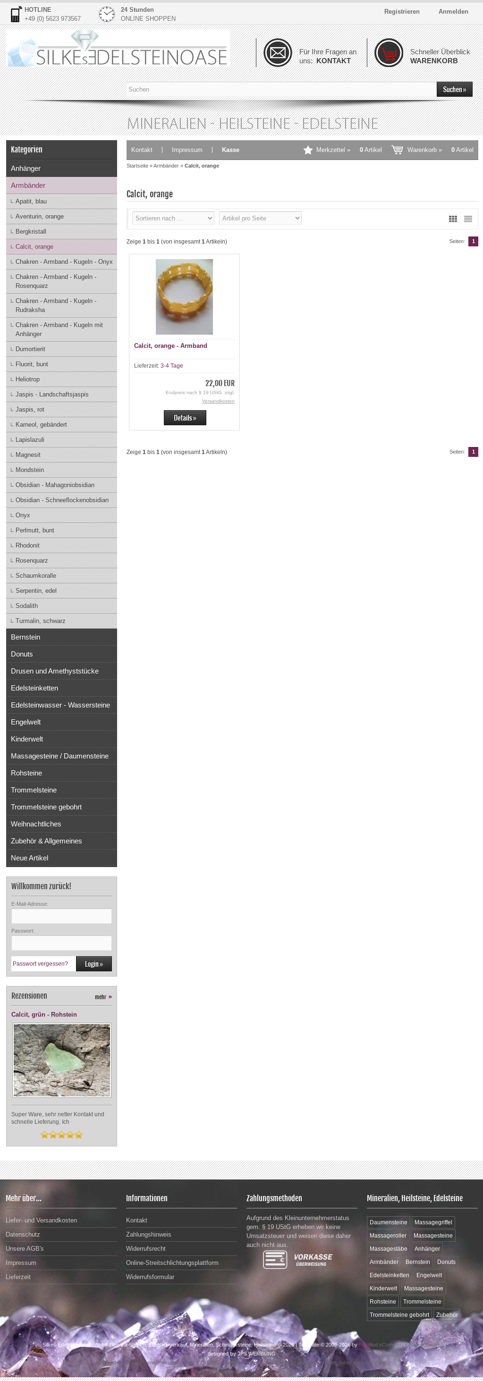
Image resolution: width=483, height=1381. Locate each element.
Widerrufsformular (150, 1276)
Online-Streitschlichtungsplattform (172, 1262)
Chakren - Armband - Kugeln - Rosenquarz (56, 281)
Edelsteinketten (34, 688)
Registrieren (402, 11)
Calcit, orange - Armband (170, 345)
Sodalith (27, 605)
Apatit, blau (31, 201)
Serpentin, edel (36, 590)
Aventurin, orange (40, 216)
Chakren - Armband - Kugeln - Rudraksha (56, 305)
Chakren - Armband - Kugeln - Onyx (64, 261)
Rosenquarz (32, 560)
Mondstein (30, 469)
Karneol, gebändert (41, 424)
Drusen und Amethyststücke (55, 671)
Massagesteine (433, 1235)
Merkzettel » (349, 149)
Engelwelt (26, 722)
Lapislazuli (30, 439)
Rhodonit (28, 545)
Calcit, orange (34, 246)
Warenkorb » (440, 149)
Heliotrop (28, 379)
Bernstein (25, 637)
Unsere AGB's (25, 1248)
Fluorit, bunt (32, 364)
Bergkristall (31, 231)
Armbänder (28, 185)
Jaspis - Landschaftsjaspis (52, 394)
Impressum (187, 149)
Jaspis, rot (30, 409)
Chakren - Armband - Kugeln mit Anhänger (59, 329)
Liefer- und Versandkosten (41, 1220)
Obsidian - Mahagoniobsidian (55, 484)
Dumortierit (30, 349)
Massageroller (388, 1235)
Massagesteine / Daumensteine (60, 756)
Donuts (22, 654)
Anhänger (26, 168)
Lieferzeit (18, 1276)
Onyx (23, 515)
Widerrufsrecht (146, 1248)
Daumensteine (388, 1222)
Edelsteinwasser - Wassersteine (60, 705)
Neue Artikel (29, 858)
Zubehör (447, 1315)
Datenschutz (23, 1234)
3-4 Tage (172, 365)
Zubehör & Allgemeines (46, 841)
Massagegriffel (433, 1222)
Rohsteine (26, 773)
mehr (103, 997)
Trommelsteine (34, 790)
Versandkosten (218, 401)
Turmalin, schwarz (41, 620)
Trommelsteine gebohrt (46, 807)
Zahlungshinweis (148, 1234)
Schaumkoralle (36, 575)
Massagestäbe (388, 1249)
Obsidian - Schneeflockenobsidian (62, 500)
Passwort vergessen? (40, 963)
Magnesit (28, 454)
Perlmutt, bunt (35, 530)
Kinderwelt (27, 739)
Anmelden (453, 11)
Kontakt (142, 149)
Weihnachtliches (36, 824)
